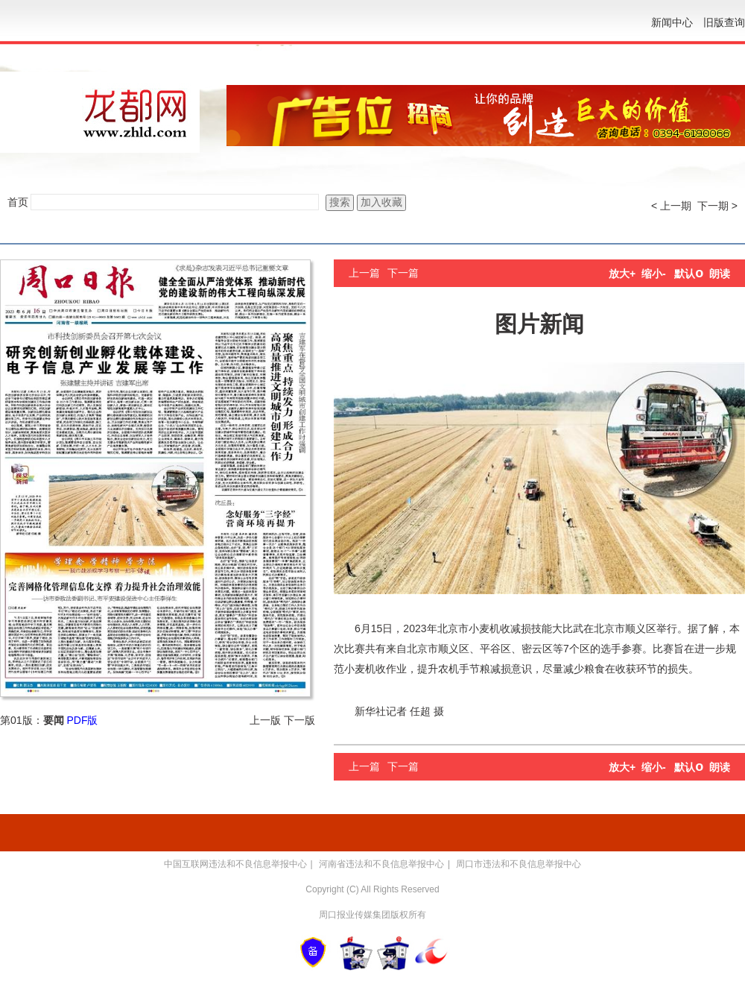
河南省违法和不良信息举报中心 (381, 864)
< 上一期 (671, 206)
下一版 (299, 720)
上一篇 (364, 273)
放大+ (622, 274)
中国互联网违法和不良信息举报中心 (235, 864)
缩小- (653, 274)
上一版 (265, 720)
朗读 (719, 274)
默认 (688, 274)
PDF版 (82, 720)
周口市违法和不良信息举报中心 (518, 864)
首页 (17, 202)
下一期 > (717, 206)
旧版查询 (724, 22)
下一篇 (403, 273)
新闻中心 (672, 22)
